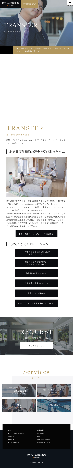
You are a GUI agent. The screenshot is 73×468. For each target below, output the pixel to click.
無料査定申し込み (44, 443)
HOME (10, 430)
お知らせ (11, 436)
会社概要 (40, 433)
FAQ (39, 436)
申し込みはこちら (36, 346)
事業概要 (40, 430)
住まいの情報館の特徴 (16, 433)
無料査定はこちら (30, 4)
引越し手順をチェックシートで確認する (36, 234)
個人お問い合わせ (44, 439)
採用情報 (11, 439)
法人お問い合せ (13, 443)
